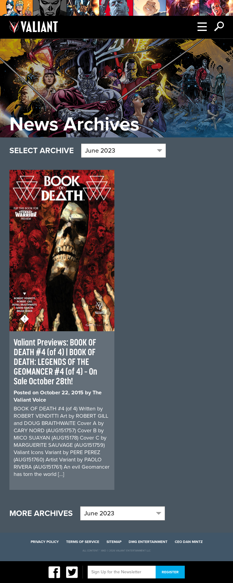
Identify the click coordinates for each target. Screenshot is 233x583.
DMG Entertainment (148, 542)
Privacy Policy (45, 542)
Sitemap (113, 542)
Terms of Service (82, 542)
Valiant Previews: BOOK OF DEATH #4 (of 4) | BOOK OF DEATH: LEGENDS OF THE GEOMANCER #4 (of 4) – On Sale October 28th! (55, 361)
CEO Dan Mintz (189, 542)
